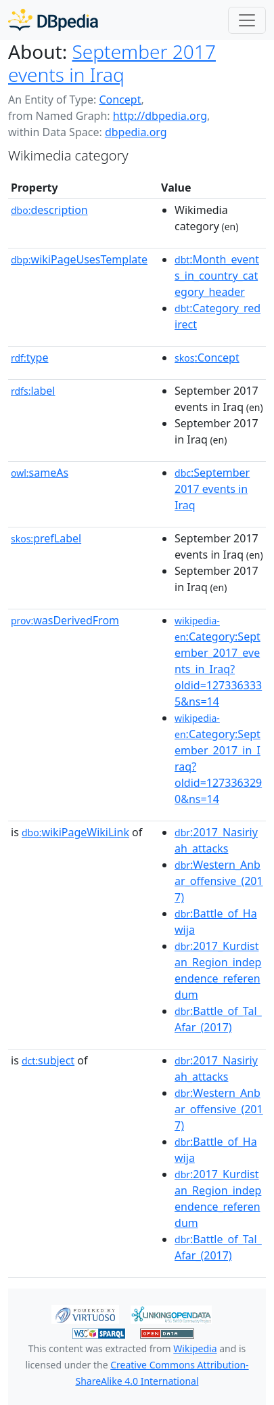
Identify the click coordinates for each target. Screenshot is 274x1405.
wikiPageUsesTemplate (79, 259)
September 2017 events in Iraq (112, 63)
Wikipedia (194, 1348)
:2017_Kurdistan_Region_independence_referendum (218, 970)
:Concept (207, 357)
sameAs (39, 472)
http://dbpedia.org (160, 115)
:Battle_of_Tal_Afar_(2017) (218, 1019)
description (49, 209)
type (30, 357)
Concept (120, 99)
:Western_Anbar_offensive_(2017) (219, 881)
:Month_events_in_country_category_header (217, 275)
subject (48, 1060)
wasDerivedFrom (65, 620)
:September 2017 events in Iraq (212, 489)
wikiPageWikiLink (75, 832)
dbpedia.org (136, 132)
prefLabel (46, 538)
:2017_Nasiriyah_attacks (216, 840)
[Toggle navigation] (247, 20)
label (33, 390)
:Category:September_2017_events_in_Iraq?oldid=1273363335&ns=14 (218, 661)
